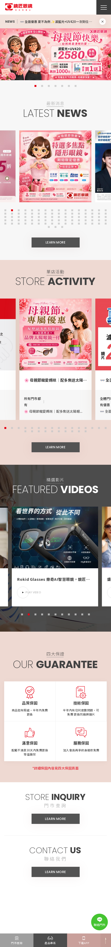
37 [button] (32, 216)
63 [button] (98, 220)
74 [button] (65, 223)
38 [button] (38, 216)
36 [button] (25, 216)
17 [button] (5, 213)
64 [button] (105, 220)
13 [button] (85, 210)
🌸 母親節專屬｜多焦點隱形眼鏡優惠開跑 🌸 (51, 21)
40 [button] (52, 216)
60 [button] (78, 220)
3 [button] (48, 85)
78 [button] (92, 223)
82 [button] (55, 226)
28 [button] (78, 213)
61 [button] (85, 220)
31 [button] (98, 213)
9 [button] (58, 210)
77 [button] (85, 223)
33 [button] (5, 216)
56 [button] (52, 220)
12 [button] (78, 210)
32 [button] (105, 213)
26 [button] (65, 213)
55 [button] (45, 220)
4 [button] (55, 85)
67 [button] (18, 223)
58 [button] (65, 220)
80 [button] (105, 223)
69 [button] (32, 223)
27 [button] (72, 213)
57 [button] (58, 220)
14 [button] (92, 210)
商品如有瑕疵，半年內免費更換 (30, 717)
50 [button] (11, 220)
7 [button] (75, 85)
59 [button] (72, 220)
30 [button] (92, 213)
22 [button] (38, 213)
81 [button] (48, 226)
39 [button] (45, 216)
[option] (55, 54)
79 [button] (98, 223)
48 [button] (105, 216)
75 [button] (72, 223)
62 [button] (92, 220)
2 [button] (42, 85)
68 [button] (25, 223)
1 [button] (35, 85)
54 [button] (38, 220)
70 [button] (38, 223)
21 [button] (32, 213)
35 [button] (18, 216)
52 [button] (25, 220)
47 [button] (98, 216)
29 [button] (85, 213)
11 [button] (72, 210)
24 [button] (52, 213)
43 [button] (72, 216)
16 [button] (105, 210)
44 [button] (78, 216)
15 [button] (98, 210)
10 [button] (65, 210)
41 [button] (58, 216)
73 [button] (58, 223)
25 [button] (58, 213)
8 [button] (52, 210)
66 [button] (11, 223)
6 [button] (68, 85)
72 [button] (52, 223)
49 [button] (5, 220)
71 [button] (45, 223)
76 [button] (78, 223)
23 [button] (45, 213)
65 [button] (5, 223)
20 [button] (25, 213)
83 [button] (62, 226)
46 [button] (92, 216)
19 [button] (18, 213)
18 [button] (11, 213)
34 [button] (11, 216)
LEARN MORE (56, 244)
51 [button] (18, 220)
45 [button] (85, 216)
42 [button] (65, 216)
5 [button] (62, 85)
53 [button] (32, 220)
